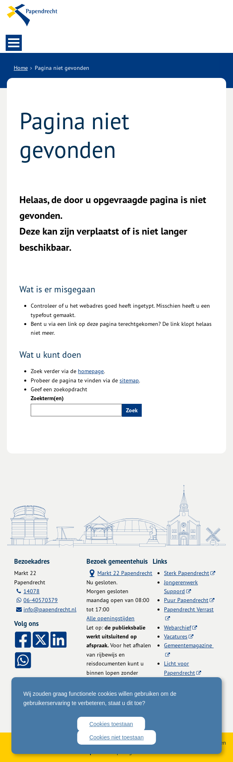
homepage (91, 370)
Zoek (132, 410)
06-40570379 (40, 599)
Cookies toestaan (111, 724)
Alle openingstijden (110, 618)
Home (21, 67)
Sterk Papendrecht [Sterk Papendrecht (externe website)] (186, 572)
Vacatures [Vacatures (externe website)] (175, 636)
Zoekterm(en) (47, 398)
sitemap (129, 380)
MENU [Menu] (14, 43)
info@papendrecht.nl (49, 609)
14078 (31, 591)
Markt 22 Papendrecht (119, 573)
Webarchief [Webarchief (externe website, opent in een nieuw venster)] (177, 627)
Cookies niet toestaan (116, 737)
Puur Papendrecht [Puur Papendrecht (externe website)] (186, 599)
